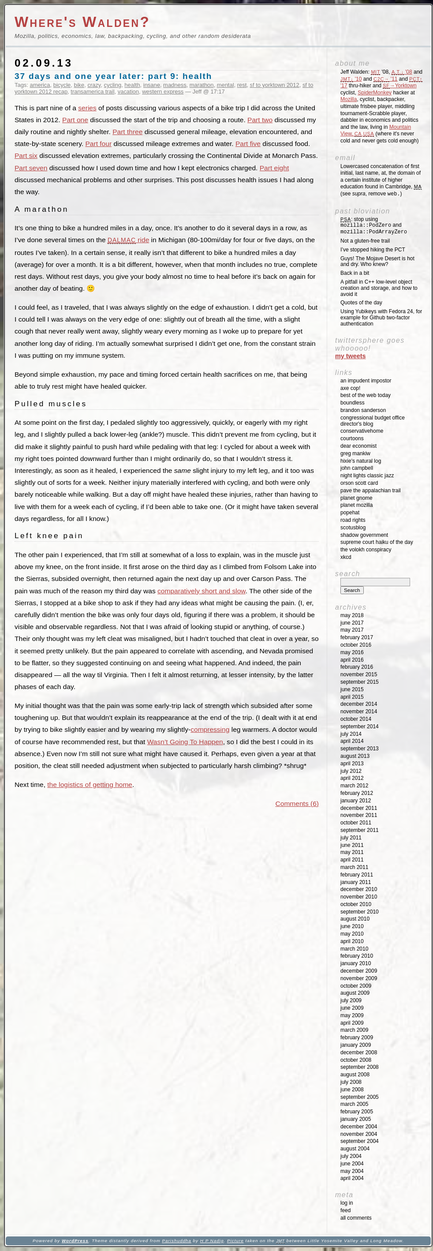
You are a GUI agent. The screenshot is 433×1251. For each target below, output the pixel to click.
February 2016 (356, 667)
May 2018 (352, 615)
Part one (75, 120)
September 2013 (359, 748)
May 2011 (352, 852)
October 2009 (355, 986)
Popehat (349, 512)
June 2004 (352, 1164)
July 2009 (351, 1000)
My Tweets (350, 356)
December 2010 (358, 889)
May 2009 (352, 1015)
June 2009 (352, 1008)
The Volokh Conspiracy (365, 550)
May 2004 (352, 1171)
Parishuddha (176, 1240)
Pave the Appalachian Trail (370, 490)
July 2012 (351, 771)
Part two (259, 120)
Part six (26, 155)
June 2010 (352, 926)
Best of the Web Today (365, 395)
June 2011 (352, 845)
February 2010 (356, 956)
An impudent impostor (365, 381)
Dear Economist (358, 446)
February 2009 (356, 1037)
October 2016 (355, 645)
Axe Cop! (350, 388)
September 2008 (359, 1067)
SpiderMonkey (375, 93)
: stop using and (373, 226)
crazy (94, 85)
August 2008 (355, 1074)
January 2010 (355, 963)
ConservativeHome (361, 431)
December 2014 (358, 704)
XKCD (345, 557)
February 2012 (356, 793)
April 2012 (352, 778)
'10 (351, 79)
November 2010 (358, 897)
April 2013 (352, 763)
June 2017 (352, 623)
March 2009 (354, 1030)
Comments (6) (297, 803)
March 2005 (354, 1104)
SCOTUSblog (353, 527)
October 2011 (355, 823)
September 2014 (359, 726)
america (40, 85)
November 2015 (358, 674)
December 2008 (358, 1052)
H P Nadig (212, 1240)
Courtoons (352, 438)
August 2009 (355, 993)
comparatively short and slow (201, 591)
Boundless (352, 403)
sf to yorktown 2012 (274, 85)
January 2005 (355, 1119)
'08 (402, 72)
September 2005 (359, 1097)
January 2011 (355, 882)
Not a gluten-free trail (365, 241)
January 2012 (355, 801)
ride (128, 239)
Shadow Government (364, 535)
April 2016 (352, 660)
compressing (209, 729)
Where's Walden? (82, 22)
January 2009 (355, 1045)
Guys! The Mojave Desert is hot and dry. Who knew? (377, 261)
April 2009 (352, 1023)
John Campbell (356, 468)
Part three (127, 131)
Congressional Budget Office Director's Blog (372, 421)
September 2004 (359, 1141)
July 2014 (351, 734)
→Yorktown (399, 85)
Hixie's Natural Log (360, 461)
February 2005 (356, 1112)
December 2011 (358, 808)
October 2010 (355, 904)
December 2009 (358, 971)
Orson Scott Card (359, 483)
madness (175, 85)
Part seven (31, 168)
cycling (113, 85)
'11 (385, 79)
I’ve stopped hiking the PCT (372, 250)
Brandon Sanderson (363, 410)
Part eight (274, 168)
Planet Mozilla (356, 505)
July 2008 (351, 1082)
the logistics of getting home (89, 784)
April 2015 (352, 697)
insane (151, 85)
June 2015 (352, 689)
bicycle (62, 85)
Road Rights (353, 520)
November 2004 (358, 1134)
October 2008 (355, 1060)
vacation (128, 91)
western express (162, 91)
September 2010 (359, 912)
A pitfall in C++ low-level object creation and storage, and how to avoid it (379, 288)
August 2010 (355, 919)
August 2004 (355, 1149)
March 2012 (354, 786)
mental (225, 85)
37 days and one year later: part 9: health (113, 76)
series (87, 108)
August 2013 (355, 756)
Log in (346, 1203)
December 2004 (358, 1127)
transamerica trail (92, 91)
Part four (98, 143)
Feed (345, 1210)
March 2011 (354, 867)
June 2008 (352, 1089)
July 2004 (351, 1156)
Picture (235, 1240)
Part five (248, 143)
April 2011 (352, 860)
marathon (202, 85)
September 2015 (359, 682)
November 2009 (358, 978)
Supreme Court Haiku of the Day (376, 542)
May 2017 (352, 630)
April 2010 (352, 941)
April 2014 (352, 741)
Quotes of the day (361, 303)
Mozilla (348, 99)
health (132, 85)
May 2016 (352, 652)
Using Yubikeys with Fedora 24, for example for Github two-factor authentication (381, 317)
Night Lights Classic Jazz (367, 475)
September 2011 (359, 830)
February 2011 (356, 875)
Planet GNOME (356, 498)
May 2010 (352, 934)
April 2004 (352, 1178)
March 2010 (354, 949)
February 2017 (356, 637)
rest (242, 85)
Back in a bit (354, 273)
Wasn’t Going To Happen (185, 741)
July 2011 (351, 838)
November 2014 (358, 711)
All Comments (356, 1218)
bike (79, 85)
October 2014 (355, 719)
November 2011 (358, 815)
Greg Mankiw (355, 453)
